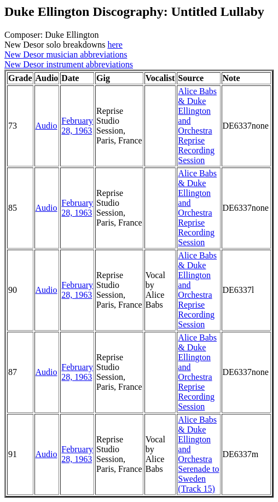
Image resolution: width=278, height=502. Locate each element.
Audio (46, 125)
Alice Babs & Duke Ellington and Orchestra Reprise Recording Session (197, 125)
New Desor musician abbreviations (65, 54)
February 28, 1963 (77, 125)
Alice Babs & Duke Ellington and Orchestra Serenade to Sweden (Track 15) (198, 454)
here (115, 44)
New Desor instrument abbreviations (68, 64)
